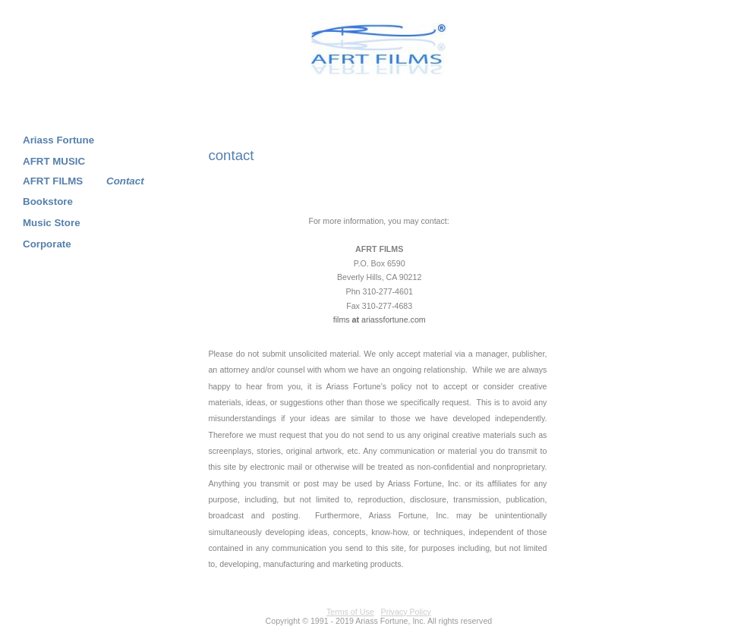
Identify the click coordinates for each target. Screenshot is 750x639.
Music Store (51, 222)
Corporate (47, 244)
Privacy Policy (406, 611)
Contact (125, 181)
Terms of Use (350, 611)
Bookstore (48, 201)
